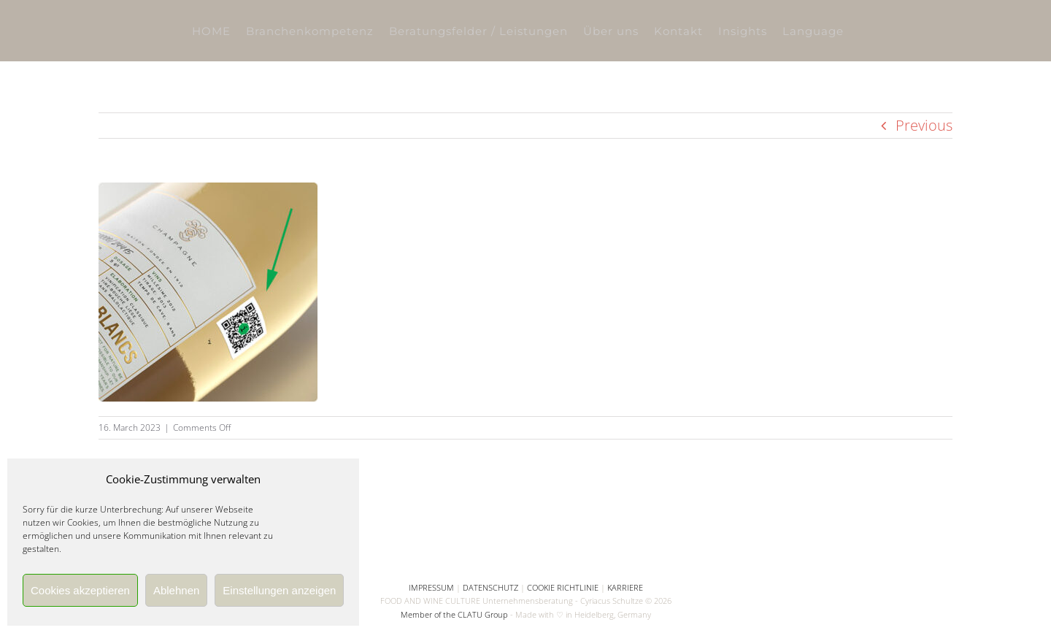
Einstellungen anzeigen (279, 590)
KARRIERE (625, 587)
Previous (924, 125)
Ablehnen (176, 590)
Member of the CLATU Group (454, 614)
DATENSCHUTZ (490, 587)
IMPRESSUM (431, 587)
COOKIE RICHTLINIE (562, 587)
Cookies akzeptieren (80, 590)
